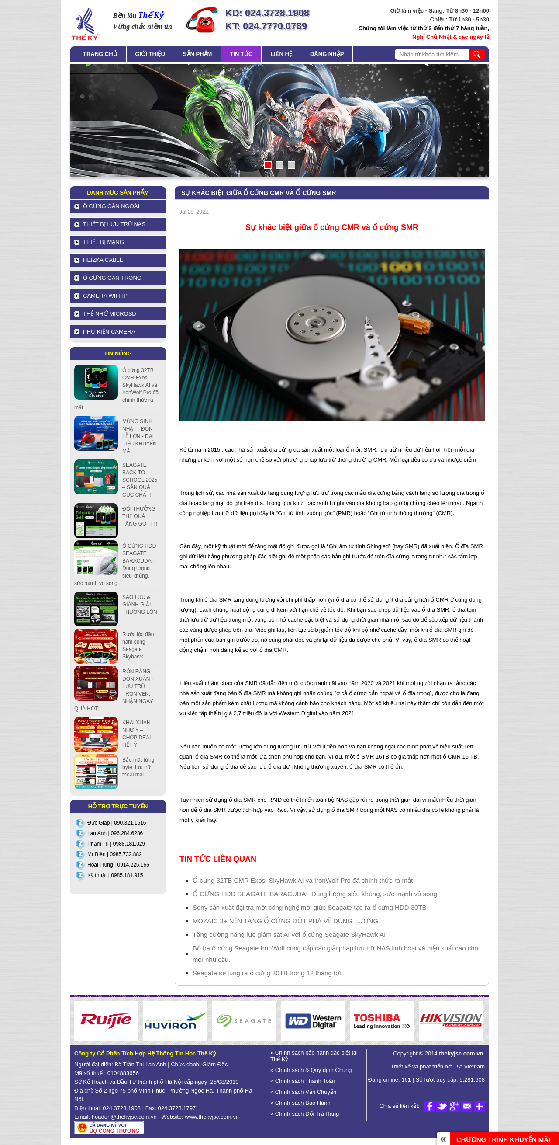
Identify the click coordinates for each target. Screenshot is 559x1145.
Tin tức (241, 54)
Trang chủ (100, 54)
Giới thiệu (150, 54)
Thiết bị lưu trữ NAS (114, 224)
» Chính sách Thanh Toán (302, 1081)
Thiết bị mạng (103, 242)
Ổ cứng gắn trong (112, 278)
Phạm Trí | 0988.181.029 (116, 844)
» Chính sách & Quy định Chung (311, 1070)
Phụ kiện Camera (109, 331)
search (477, 54)
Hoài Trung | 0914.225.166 (118, 865)
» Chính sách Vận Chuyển (303, 1092)
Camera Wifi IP (105, 295)
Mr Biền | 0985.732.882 (114, 854)
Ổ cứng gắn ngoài (111, 206)
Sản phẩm (197, 54)
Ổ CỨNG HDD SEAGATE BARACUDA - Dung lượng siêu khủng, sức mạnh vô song (315, 894)
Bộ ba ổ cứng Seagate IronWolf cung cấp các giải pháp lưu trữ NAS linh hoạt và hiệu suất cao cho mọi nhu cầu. (335, 953)
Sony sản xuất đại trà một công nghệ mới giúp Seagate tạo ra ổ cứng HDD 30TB (310, 907)
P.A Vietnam (469, 1066)
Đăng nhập (327, 54)
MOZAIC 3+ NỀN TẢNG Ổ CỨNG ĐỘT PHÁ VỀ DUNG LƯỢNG (285, 921)
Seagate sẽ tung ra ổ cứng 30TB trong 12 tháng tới (267, 973)
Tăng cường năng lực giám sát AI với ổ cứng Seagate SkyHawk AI (289, 934)
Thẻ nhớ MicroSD (109, 313)
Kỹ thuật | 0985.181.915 (115, 875)
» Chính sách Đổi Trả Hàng (304, 1113)
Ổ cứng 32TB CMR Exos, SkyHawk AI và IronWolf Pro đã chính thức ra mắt (303, 880)
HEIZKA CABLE (103, 260)
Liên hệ (281, 54)
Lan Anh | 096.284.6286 (115, 833)
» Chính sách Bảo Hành (300, 1103)
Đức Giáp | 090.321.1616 (116, 823)
